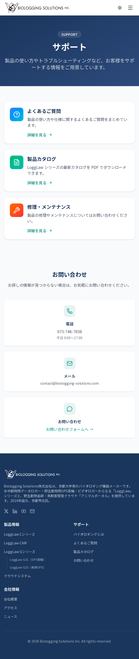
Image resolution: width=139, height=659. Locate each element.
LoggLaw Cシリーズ (19, 534)
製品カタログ (83, 551)
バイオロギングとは (88, 534)
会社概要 (10, 599)
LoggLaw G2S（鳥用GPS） (28, 567)
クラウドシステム (17, 575)
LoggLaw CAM (15, 542)
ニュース (10, 616)
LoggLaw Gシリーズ (19, 551)
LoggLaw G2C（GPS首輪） (28, 559)
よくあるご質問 (85, 542)
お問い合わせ (83, 560)
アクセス (10, 607)
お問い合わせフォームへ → (69, 429)
